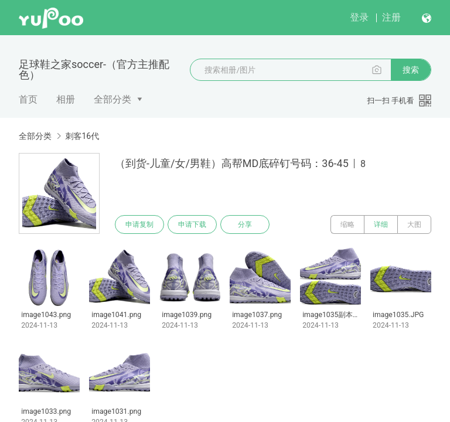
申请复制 (139, 224)
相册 (65, 99)
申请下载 (192, 224)
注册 (391, 17)
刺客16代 (82, 136)
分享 (245, 224)
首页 (28, 99)
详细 (381, 224)
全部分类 (112, 99)
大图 (414, 224)
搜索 (411, 69)
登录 (359, 17)
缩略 (347, 224)
